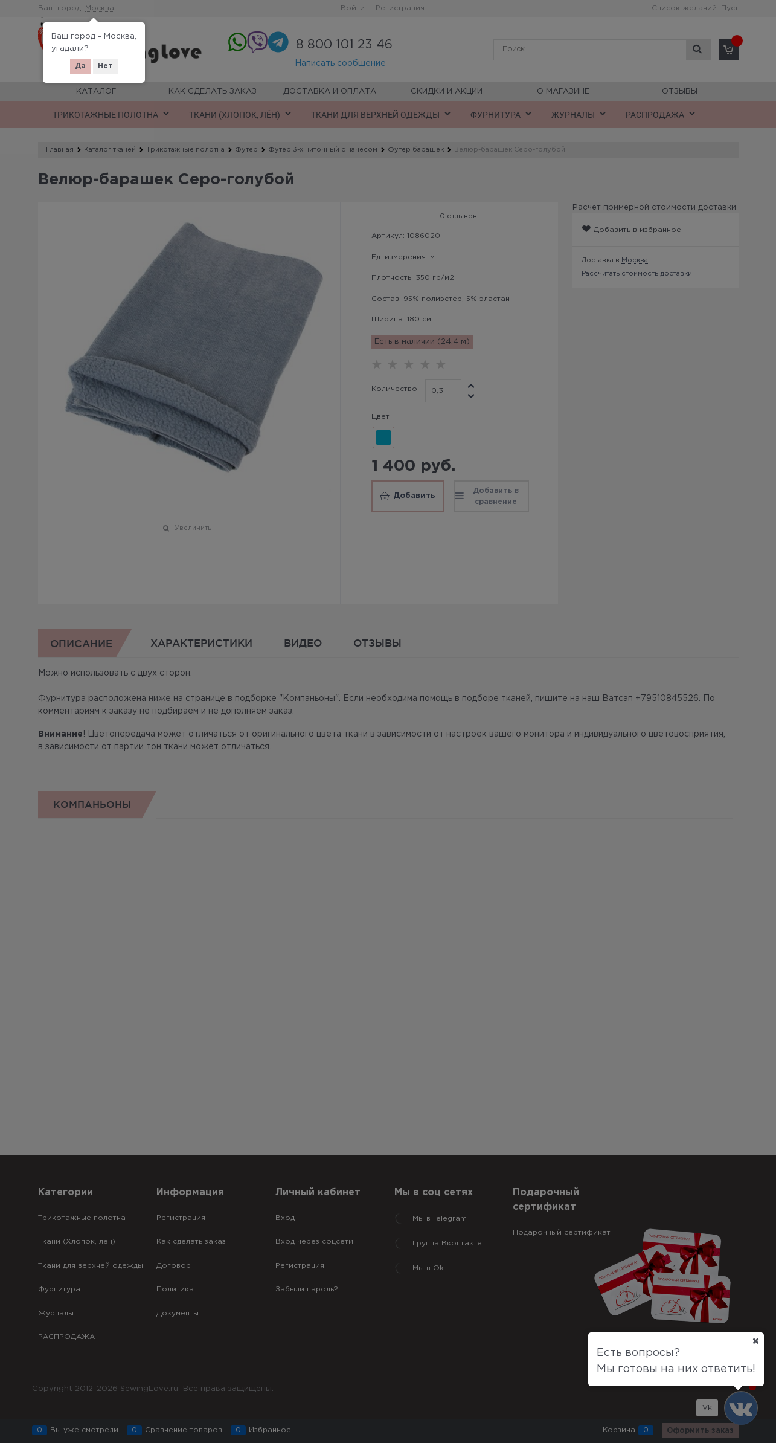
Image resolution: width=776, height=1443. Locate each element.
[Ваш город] (755, 1341)
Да (80, 66)
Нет (105, 66)
